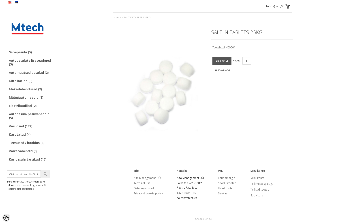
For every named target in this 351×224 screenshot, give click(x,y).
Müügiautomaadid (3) (26, 97)
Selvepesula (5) (20, 52)
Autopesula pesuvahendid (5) (29, 116)
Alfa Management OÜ (147, 178)
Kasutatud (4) (19, 134)
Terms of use (142, 183)
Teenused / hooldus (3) (26, 143)
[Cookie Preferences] (6, 218)
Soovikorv (256, 195)
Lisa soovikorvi (221, 70)
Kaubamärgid (226, 178)
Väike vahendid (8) (23, 151)
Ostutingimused (144, 188)
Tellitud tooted (259, 189)
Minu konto (257, 178)
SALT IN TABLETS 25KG (137, 17)
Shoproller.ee (203, 218)
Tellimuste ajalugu (261, 184)
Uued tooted (226, 188)
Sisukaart (223, 193)
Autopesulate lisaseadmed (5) (30, 62)
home (117, 17)
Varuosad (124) (20, 126)
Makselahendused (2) (25, 89)
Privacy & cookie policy (148, 193)
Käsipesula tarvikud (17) (27, 159)
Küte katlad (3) (20, 81)
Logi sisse (35, 185)
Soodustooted (227, 183)
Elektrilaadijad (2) (22, 106)
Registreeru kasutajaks (20, 188)
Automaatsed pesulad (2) (29, 72)
